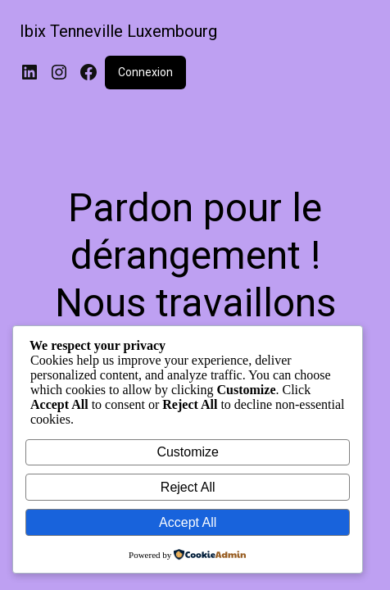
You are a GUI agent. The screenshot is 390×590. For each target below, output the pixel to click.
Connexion (145, 72)
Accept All (187, 522)
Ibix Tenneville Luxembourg (118, 31)
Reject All (188, 487)
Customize (187, 452)
